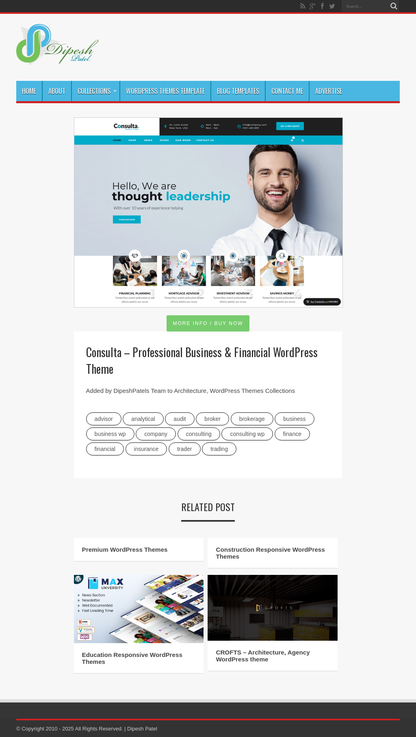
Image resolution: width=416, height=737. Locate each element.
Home (29, 91)
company (155, 434)
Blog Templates (238, 91)
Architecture (190, 390)
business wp (110, 434)
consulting (199, 434)
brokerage (252, 419)
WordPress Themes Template (165, 91)
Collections (97, 91)
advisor (104, 419)
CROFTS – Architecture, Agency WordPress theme (263, 656)
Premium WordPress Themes (125, 549)
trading (219, 449)
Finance (292, 434)
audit (179, 419)
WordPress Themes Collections (252, 390)
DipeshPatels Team (139, 390)
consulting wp (247, 434)
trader (184, 449)
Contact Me (287, 91)
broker (212, 419)
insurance (146, 449)
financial (105, 449)
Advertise (328, 91)
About (56, 91)
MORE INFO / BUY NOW (208, 323)
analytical (143, 419)
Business (294, 419)
